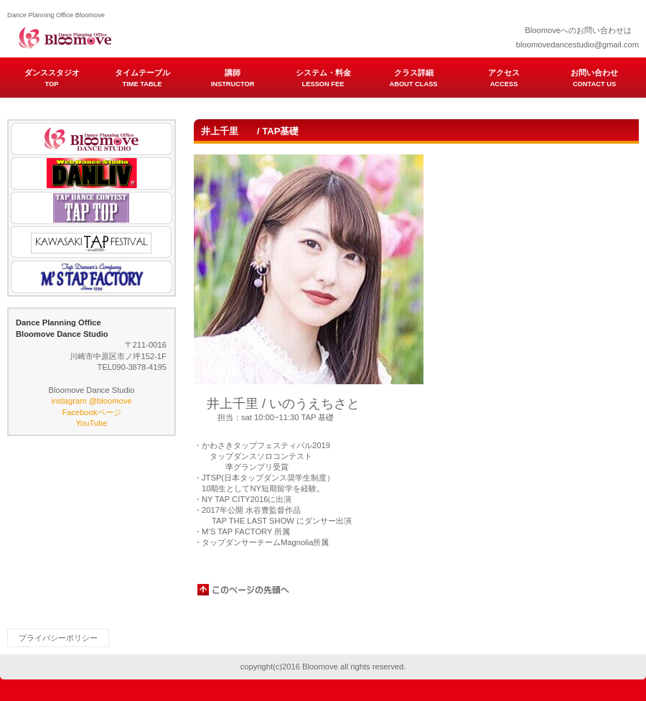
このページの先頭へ (244, 589)
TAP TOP (91, 208)
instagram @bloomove (91, 400)
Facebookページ (91, 412)
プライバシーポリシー (58, 637)
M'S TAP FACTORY (91, 277)
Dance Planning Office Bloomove (150, 36)
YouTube (92, 423)
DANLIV (91, 173)
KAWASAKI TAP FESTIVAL (91, 242)
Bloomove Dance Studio (91, 139)
